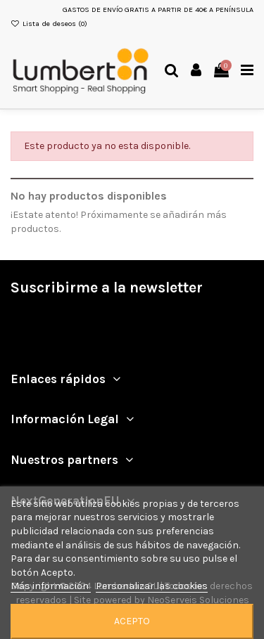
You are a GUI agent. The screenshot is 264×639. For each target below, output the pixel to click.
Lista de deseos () (49, 23)
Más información (51, 586)
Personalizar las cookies (152, 586)
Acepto (132, 621)
